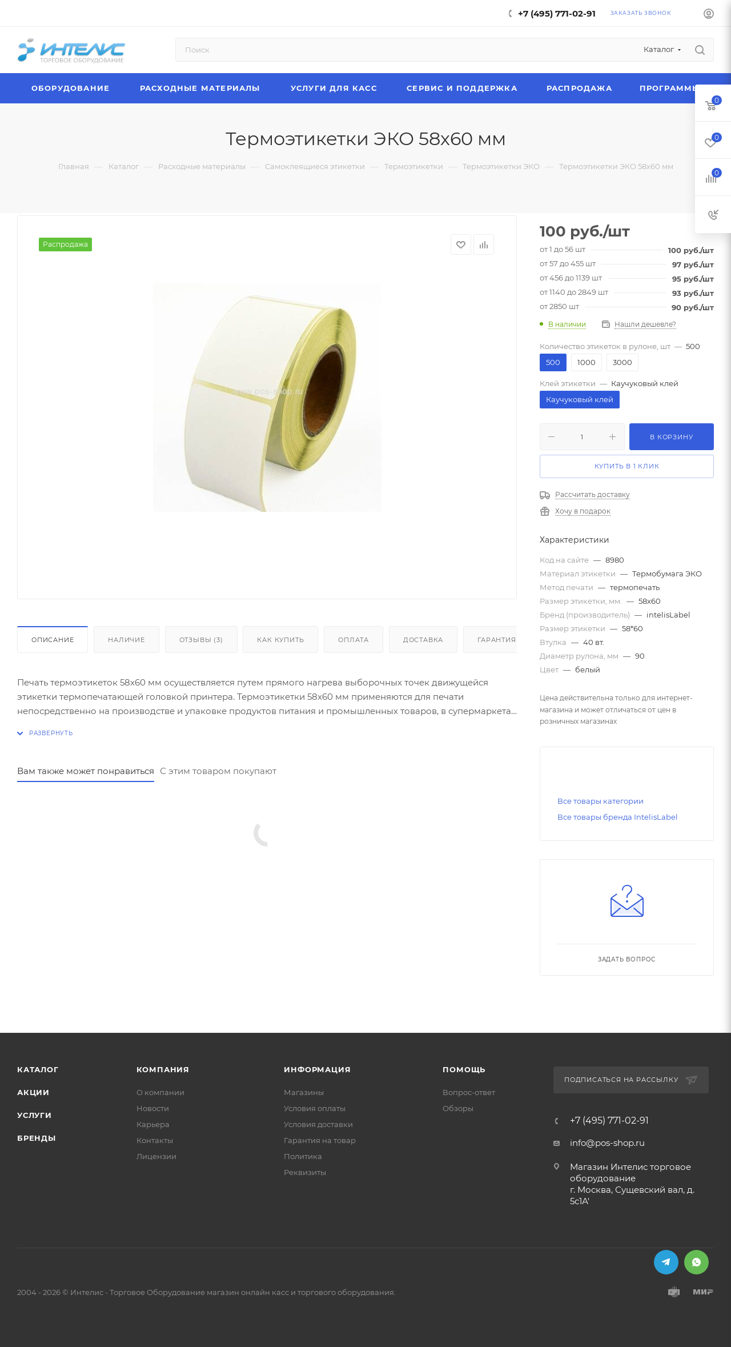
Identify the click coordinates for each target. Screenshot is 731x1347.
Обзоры (458, 1108)
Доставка (423, 640)
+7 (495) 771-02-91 (557, 13)
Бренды (36, 1137)
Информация (317, 1069)
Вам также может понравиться (85, 770)
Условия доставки (318, 1124)
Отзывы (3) (201, 640)
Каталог (38, 1069)
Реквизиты (305, 1172)
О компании (160, 1092)
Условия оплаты (315, 1108)
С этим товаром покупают (218, 770)
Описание (52, 640)
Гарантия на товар (320, 1140)
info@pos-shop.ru (607, 1142)
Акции (33, 1092)
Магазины (304, 1092)
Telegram (666, 1262)
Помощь (464, 1069)
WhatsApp (696, 1262)
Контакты (154, 1140)
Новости (152, 1108)
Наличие (126, 640)
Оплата (353, 640)
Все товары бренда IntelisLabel (617, 816)
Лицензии (156, 1156)
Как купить (280, 640)
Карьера (153, 1124)
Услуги (34, 1115)
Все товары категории (600, 800)
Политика (303, 1156)
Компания (163, 1069)
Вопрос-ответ (469, 1092)
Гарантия (496, 640)
